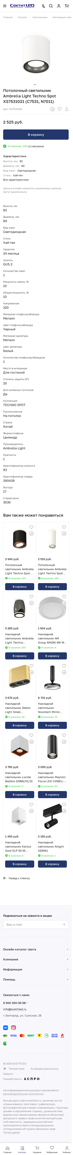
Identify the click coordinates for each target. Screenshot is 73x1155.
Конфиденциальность (45, 1068)
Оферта (8, 1073)
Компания (10, 959)
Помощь (9, 979)
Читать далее (11, 1132)
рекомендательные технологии (23, 1093)
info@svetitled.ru (14, 1009)
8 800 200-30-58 (14, 1003)
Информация (12, 969)
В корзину (36, 135)
